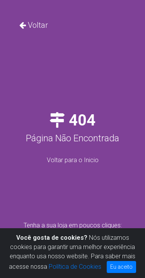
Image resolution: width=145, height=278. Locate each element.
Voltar (38, 25)
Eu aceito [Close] (121, 267)
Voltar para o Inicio (73, 160)
